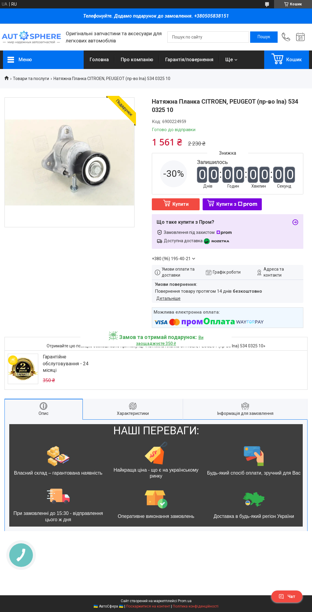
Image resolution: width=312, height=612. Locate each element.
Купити (180, 204)
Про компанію (137, 59)
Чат (287, 596)
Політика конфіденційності (195, 606)
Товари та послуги (31, 78)
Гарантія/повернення (189, 59)
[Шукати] (264, 37)
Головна (99, 59)
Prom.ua (185, 601)
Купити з (236, 204)
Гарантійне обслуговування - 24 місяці (65, 363)
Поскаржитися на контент (148, 606)
